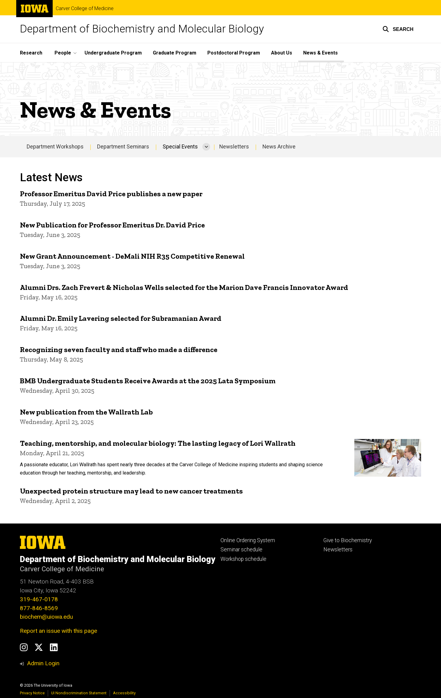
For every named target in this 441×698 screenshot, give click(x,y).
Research (31, 53)
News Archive (279, 147)
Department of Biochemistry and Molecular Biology (142, 29)
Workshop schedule (243, 559)
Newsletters (234, 147)
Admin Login (43, 663)
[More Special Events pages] (206, 146)
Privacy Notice (32, 693)
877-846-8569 (39, 608)
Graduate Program (174, 53)
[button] (398, 29)
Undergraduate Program (113, 53)
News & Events (320, 53)
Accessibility (124, 693)
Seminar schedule (241, 549)
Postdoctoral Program (233, 53)
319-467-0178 (39, 599)
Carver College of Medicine (85, 8)
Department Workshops (55, 147)
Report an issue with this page (58, 630)
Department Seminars (123, 147)
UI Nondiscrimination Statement (79, 693)
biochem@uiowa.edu (46, 616)
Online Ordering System (248, 540)
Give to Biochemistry (347, 540)
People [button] (63, 53)
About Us (281, 53)
